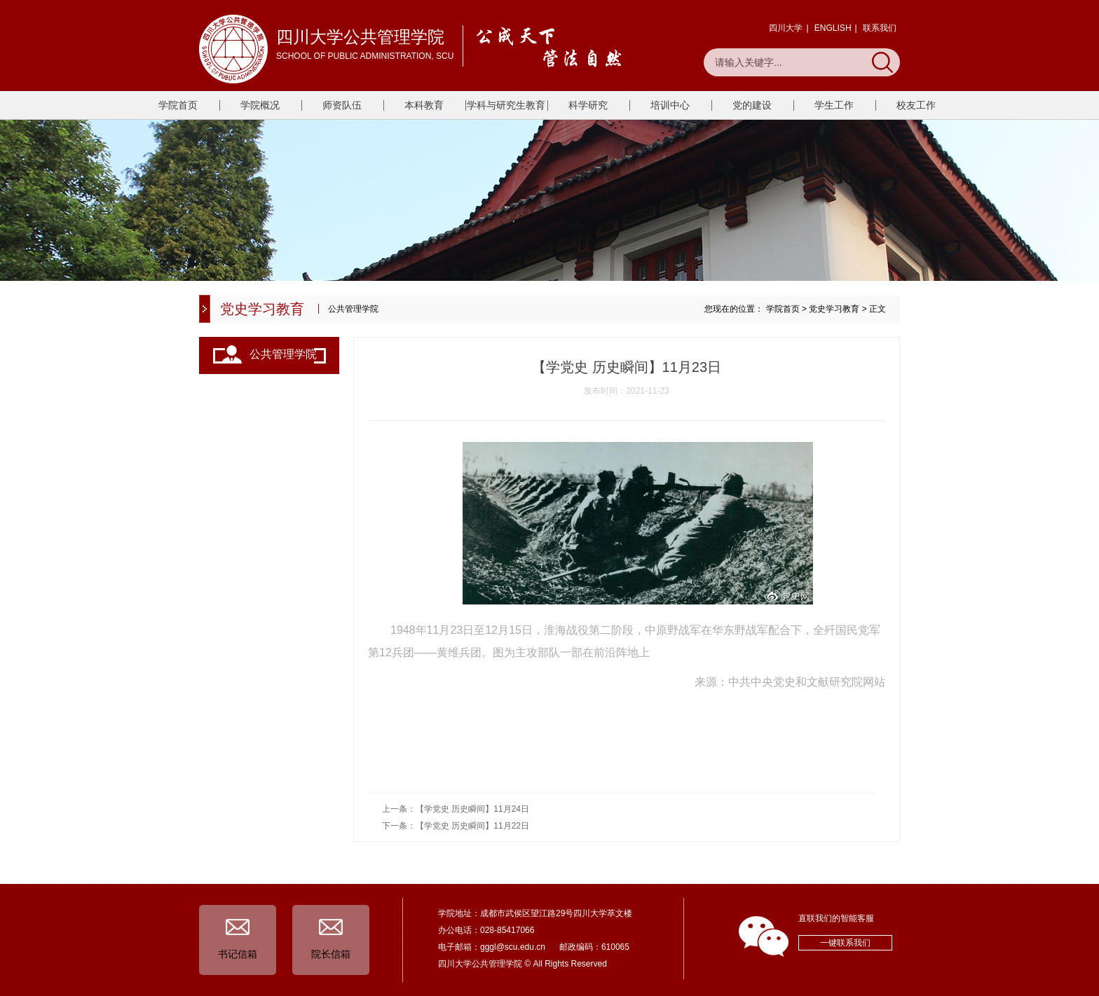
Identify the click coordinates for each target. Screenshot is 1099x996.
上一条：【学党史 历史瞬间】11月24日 (455, 809)
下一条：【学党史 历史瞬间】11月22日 (455, 826)
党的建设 (752, 105)
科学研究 (588, 105)
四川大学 (786, 28)
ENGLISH (833, 28)
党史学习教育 (834, 309)
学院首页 (178, 105)
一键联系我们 (845, 943)
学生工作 (834, 105)
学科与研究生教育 (506, 105)
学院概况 (260, 105)
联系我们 (879, 28)
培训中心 (670, 105)
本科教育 (424, 105)
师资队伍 (342, 105)
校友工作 (916, 105)
